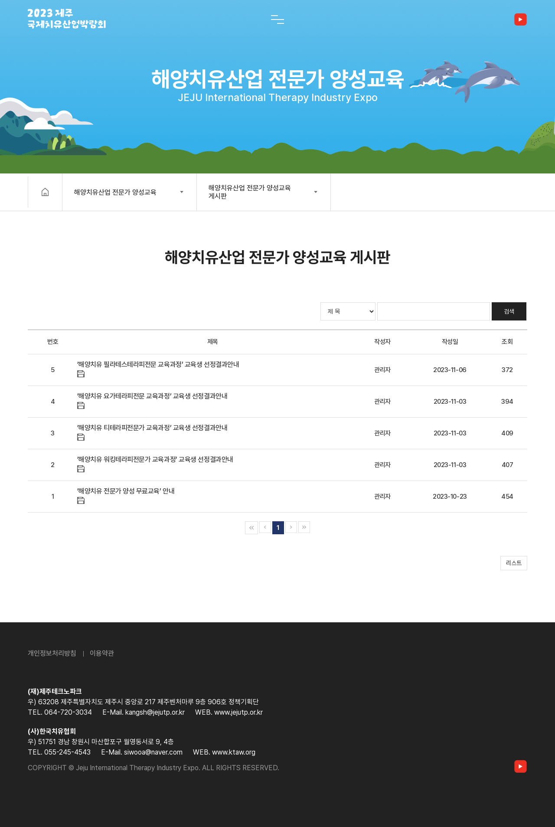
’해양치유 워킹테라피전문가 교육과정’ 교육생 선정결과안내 (155, 459)
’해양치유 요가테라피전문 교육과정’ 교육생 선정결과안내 (152, 396)
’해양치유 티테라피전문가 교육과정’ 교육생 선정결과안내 (152, 428)
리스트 (514, 562)
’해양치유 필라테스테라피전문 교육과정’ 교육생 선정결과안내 (158, 364)
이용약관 (102, 653)
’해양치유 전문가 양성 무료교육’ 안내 (126, 491)
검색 (509, 311)
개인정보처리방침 (52, 653)
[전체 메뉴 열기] (277, 19)
